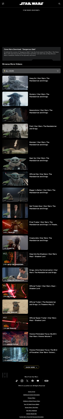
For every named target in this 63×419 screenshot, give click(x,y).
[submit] (59, 3)
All (10, 71)
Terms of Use (31, 391)
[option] (33, 71)
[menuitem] (3, 3)
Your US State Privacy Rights (31, 404)
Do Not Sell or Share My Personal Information (32, 416)
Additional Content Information (31, 394)
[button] (31, 367)
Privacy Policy (31, 398)
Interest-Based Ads (31, 413)
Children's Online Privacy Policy (31, 401)
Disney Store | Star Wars (31, 407)
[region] (31, 30)
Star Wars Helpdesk (31, 410)
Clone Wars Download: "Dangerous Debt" (20, 49)
